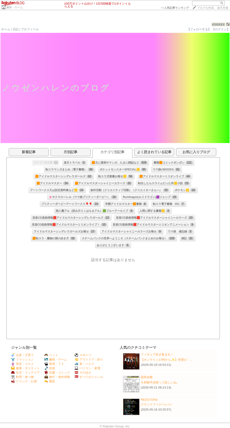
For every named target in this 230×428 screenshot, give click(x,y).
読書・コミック (57, 372)
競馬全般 (147, 377)
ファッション (22, 359)
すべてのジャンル (89, 377)
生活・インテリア (25, 372)
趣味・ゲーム (14, 7)
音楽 (49, 368)
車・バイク (84, 364)
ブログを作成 (205, 7)
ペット (51, 355)
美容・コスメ (22, 364)
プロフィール (30, 29)
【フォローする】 (199, 29)
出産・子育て (22, 355)
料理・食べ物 (22, 377)
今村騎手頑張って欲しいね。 (160, 382)
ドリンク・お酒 (24, 381)
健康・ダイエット (25, 368)
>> (175, 7)
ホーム (5, 29)
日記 (16, 29)
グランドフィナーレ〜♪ (156, 404)
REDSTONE (149, 399)
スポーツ (83, 355)
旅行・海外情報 (57, 377)
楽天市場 (222, 7)
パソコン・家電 (87, 368)
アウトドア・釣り (89, 359)
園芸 (49, 381)
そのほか (83, 372)
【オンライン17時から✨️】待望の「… (167, 359)
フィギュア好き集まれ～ (157, 354)
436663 (218, 24)
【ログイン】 (221, 29)
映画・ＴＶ (54, 364)
